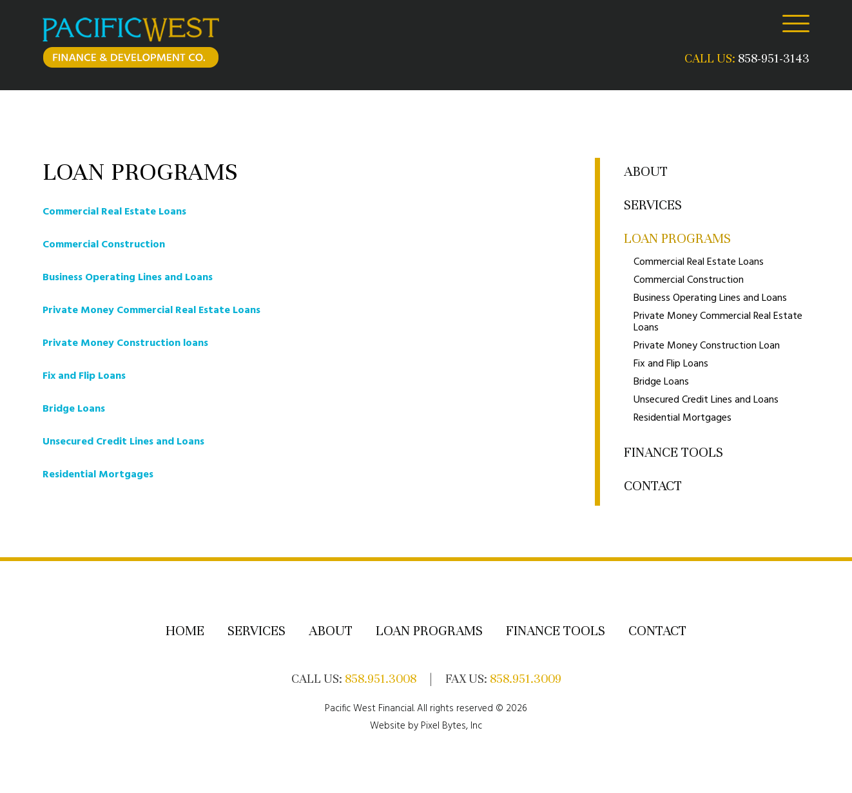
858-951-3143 (773, 58)
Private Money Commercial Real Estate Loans (151, 310)
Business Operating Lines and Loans (128, 277)
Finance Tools (673, 452)
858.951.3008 (380, 678)
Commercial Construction (104, 244)
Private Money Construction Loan (707, 346)
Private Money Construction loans (125, 343)
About (646, 172)
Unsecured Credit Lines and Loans (123, 442)
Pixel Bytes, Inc (451, 726)
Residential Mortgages (98, 474)
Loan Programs (677, 239)
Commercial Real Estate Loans (114, 212)
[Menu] (795, 23)
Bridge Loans (74, 409)
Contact (653, 486)
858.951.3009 (525, 678)
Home (185, 631)
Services (653, 205)
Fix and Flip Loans (84, 376)
